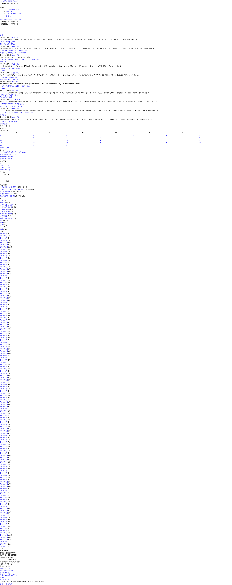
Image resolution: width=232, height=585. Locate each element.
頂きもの (3, 70)
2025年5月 (3, 258)
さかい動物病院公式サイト (9, 154)
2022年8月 (3, 331)
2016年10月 (4, 486)
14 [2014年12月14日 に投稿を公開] (200, 138)
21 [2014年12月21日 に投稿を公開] (200, 140)
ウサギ (14, 99)
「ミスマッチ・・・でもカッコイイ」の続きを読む (17, 112)
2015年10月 (4, 513)
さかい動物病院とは (12, 9)
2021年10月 (4, 353)
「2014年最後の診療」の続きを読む (12, 104)
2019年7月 (3, 413)
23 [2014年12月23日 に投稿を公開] (34, 143)
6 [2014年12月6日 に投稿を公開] (166, 135)
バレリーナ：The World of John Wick (12, 189)
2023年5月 (3, 311)
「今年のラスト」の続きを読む (10, 68)
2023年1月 (3, 320)
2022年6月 (3, 335)
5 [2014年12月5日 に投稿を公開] (133, 135)
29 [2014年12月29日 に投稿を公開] (1, 145)
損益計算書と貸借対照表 (8, 187)
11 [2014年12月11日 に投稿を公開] (100, 138)
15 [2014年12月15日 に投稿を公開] (1, 140)
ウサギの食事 (4, 211)
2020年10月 (4, 380)
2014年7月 (3, 546)
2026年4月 (3, 234)
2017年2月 (3, 477)
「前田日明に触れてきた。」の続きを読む (14, 50)
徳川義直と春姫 (5, 191)
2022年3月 (3, 342)
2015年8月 (3, 517)
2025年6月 (3, 256)
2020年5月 (3, 391)
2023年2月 (3, 318)
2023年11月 (4, 298)
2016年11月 (4, 484)
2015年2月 (3, 531)
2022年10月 (4, 327)
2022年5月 (3, 338)
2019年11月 (4, 404)
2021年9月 (3, 355)
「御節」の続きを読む (7, 42)
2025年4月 (3, 260)
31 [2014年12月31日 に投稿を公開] (67, 145)
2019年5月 (3, 417)
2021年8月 (3, 358)
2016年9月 (3, 488)
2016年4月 (3, 499)
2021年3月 (3, 369)
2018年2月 (3, 451)
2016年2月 (3, 504)
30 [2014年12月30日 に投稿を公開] (34, 145)
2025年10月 (4, 247)
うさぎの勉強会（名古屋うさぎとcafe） (13, 152)
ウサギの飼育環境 (6, 214)
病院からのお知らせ (6, 218)
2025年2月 (3, 265)
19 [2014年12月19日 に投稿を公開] (133, 140)
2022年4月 (3, 340)
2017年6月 (3, 468)
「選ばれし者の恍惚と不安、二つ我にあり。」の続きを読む (20, 59)
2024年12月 (4, 269)
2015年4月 (3, 526)
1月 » (7, 148)
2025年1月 (3, 267)
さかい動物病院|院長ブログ (9, 1)
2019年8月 (3, 411)
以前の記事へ (4, 124)
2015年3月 (3, 528)
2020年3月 (3, 395)
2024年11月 (4, 271)
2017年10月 (4, 460)
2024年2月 (3, 291)
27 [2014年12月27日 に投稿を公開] (166, 143)
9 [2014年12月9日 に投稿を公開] (33, 138)
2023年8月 (3, 304)
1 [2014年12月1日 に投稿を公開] (0, 135)
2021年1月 (3, 373)
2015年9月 (3, 515)
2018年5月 (3, 444)
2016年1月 (3, 506)
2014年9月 (3, 542)
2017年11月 (4, 457)
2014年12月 (4, 535)
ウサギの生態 (4, 209)
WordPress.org (5, 170)
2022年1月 (3, 347)
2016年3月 (3, 502)
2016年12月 (4, 482)
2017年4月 (3, 473)
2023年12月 (4, 296)
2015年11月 (4, 511)
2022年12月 (4, 322)
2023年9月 (3, 302)
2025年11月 (4, 245)
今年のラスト (4, 62)
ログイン (3, 163)
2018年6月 (3, 442)
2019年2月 (3, 424)
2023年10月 (4, 300)
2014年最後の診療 (6, 97)
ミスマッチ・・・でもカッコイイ (11, 106)
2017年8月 (3, 464)
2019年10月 (4, 406)
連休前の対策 (4, 194)
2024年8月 (3, 278)
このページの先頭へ (6, 584)
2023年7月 (3, 307)
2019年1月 (3, 426)
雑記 (17, 37)
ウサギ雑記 (3, 216)
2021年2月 (3, 371)
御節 (1, 35)
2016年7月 (3, 493)
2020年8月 (3, 384)
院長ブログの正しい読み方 (15, 13)
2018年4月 (3, 446)
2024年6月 (3, 282)
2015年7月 (3, 519)
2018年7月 (3, 440)
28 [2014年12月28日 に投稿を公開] (200, 143)
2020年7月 (3, 386)
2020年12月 (4, 375)
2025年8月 (3, 251)
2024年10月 (4, 273)
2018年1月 (3, 453)
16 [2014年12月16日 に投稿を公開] (34, 140)
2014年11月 (4, 537)
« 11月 (2, 148)
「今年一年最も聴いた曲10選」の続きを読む (15, 86)
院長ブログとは (11, 11)
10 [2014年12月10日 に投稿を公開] (67, 138)
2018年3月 (3, 448)
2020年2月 (3, 398)
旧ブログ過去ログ (6, 159)
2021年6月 (3, 362)
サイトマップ (4, 579)
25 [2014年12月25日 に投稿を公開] (100, 143)
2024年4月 (3, 287)
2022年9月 (3, 329)
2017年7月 (3, 466)
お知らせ (3, 202)
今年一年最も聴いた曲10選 (9, 79)
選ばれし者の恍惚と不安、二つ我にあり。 (14, 53)
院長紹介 (9, 16)
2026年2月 (3, 238)
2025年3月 (3, 262)
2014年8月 (3, 544)
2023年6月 (3, 309)
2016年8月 (3, 491)
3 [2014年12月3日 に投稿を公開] (66, 135)
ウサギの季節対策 (6, 207)
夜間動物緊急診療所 (6, 156)
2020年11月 (4, 378)
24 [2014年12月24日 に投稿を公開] (67, 143)
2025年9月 (3, 249)
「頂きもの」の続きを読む (9, 77)
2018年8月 (3, 437)
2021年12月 (4, 349)
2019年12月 (4, 402)
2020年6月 (3, 389)
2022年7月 (3, 333)
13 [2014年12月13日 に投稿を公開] (166, 138)
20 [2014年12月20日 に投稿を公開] (166, 140)
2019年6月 (3, 415)
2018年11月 (4, 431)
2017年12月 (4, 455)
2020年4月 (3, 393)
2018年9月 (3, 435)
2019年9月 (3, 409)
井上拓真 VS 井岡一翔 (7, 196)
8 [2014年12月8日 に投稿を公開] (0, 138)
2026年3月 (3, 236)
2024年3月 (3, 289)
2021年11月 (4, 351)
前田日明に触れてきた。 (8, 44)
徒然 (13, 37)
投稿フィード (4, 165)
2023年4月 (3, 313)
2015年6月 (3, 522)
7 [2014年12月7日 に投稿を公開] (199, 135)
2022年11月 (4, 324)
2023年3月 (3, 316)
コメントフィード (6, 167)
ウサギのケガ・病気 (6, 205)
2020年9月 (3, 382)
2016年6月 (3, 495)
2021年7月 (3, 360)
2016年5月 (3, 497)
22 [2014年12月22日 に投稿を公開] (1, 143)
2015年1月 (3, 533)
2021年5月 (3, 364)
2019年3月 (3, 422)
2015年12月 (4, 508)
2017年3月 (3, 475)
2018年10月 (4, 433)
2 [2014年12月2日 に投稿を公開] (33, 135)
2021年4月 (3, 366)
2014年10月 (4, 539)
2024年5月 (3, 284)
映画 (1, 225)
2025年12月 (4, 242)
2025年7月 (3, 253)
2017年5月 (3, 471)
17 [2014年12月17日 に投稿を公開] (67, 140)
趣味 (13, 81)
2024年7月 (3, 280)
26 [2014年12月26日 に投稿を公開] (133, 143)
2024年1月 (3, 293)
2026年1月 (3, 240)
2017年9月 (3, 462)
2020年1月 (3, 400)
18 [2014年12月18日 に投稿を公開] (100, 140)
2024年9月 (3, 276)
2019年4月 (3, 420)
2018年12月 (4, 429)
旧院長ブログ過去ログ (7, 568)
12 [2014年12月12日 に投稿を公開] (133, 138)
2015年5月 (3, 524)
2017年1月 (3, 480)
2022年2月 (3, 344)
